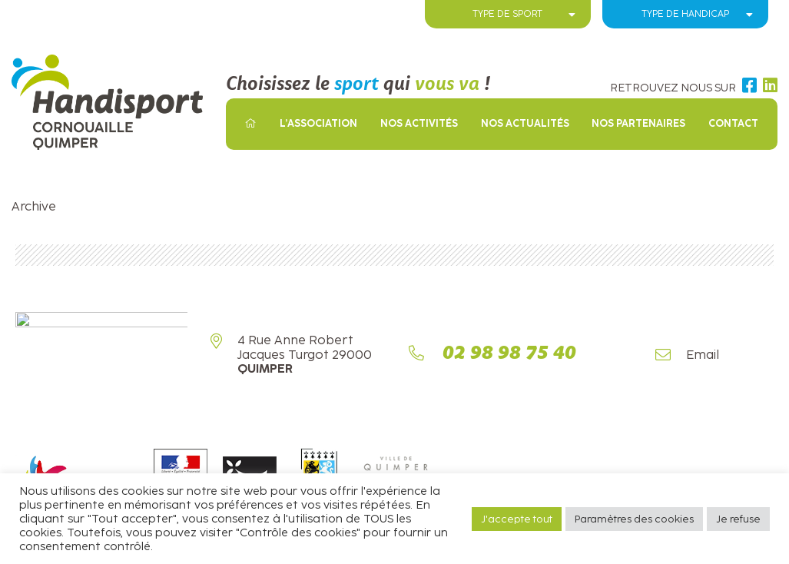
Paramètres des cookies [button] (634, 519)
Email (702, 356)
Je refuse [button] (738, 519)
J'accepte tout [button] (516, 519)
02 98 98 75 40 (509, 356)
